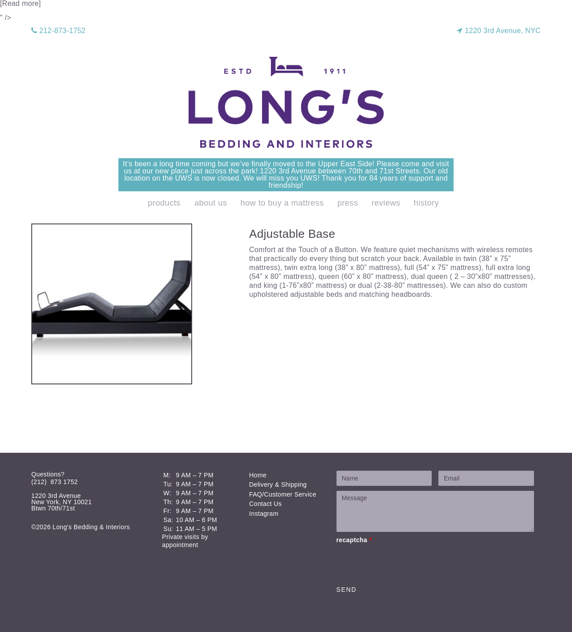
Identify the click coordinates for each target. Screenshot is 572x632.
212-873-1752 (58, 30)
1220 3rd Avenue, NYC (499, 30)
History (426, 202)
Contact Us (265, 503)
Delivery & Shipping (278, 484)
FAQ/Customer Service (282, 494)
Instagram (263, 513)
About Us (210, 202)
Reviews (385, 202)
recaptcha (354, 540)
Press (347, 202)
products (164, 202)
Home (258, 475)
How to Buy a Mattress (282, 202)
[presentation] (404, 562)
